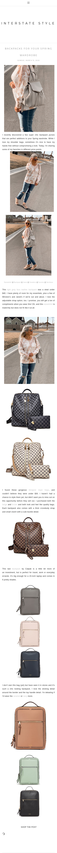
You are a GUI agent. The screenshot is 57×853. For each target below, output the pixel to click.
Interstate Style (28, 23)
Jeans (25, 282)
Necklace (49, 282)
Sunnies (41, 282)
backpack (16, 569)
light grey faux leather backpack (22, 290)
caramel (16, 696)
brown (14, 504)
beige (4, 504)
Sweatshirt (8, 282)
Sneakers (32, 282)
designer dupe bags (39, 490)
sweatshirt (48, 304)
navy (25, 696)
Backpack (17, 282)
